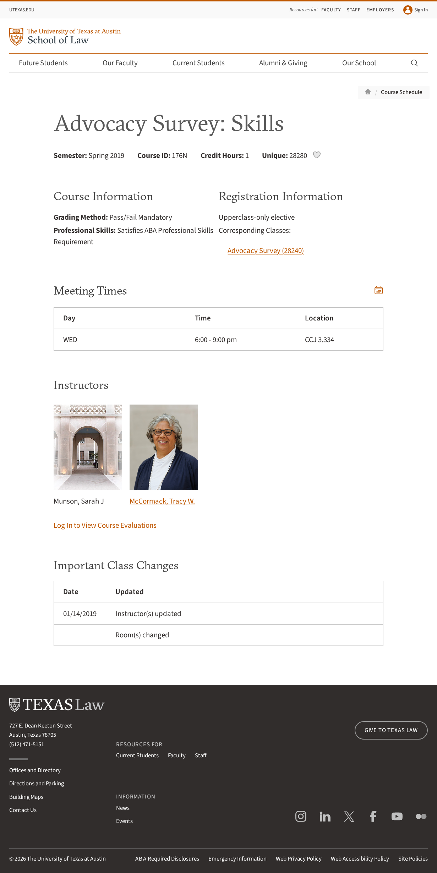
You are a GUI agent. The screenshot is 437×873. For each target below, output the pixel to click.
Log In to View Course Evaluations (105, 525)
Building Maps (26, 797)
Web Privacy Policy (299, 859)
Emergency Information (237, 859)
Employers (380, 9)
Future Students (48, 63)
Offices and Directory (35, 770)
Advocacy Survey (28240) (266, 251)
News (123, 808)
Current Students (203, 63)
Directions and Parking (36, 783)
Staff (354, 9)
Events (124, 821)
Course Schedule (401, 92)
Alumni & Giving (288, 63)
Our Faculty (125, 63)
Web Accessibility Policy (360, 859)
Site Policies (413, 859)
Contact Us (23, 810)
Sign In (415, 10)
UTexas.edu (21, 9)
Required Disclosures (167, 859)
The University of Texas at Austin (66, 859)
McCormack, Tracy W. (164, 455)
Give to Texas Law (391, 730)
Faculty (331, 9)
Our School (364, 63)
